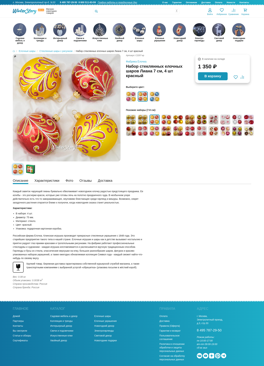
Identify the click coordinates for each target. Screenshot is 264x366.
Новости (231, 2)
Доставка (206, 2)
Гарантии (177, 2)
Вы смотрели (20, 330)
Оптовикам (191, 2)
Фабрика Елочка (136, 61)
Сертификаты (20, 340)
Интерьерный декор (61, 326)
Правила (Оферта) (169, 326)
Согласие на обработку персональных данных (172, 358)
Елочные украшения (105, 321)
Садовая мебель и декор (63, 316)
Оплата (218, 2)
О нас (165, 2)
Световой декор (103, 335)
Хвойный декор (58, 340)
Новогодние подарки (105, 340)
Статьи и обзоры (22, 335)
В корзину (212, 76)
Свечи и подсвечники (61, 330)
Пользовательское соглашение (169, 337)
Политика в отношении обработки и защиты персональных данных (172, 347)
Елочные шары (102, 316)
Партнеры (18, 321)
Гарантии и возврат (170, 330)
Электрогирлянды (104, 330)
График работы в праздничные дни (117, 2)
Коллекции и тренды (61, 321)
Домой (16, 316)
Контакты (244, 2)
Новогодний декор (104, 326)
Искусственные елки (61, 335)
